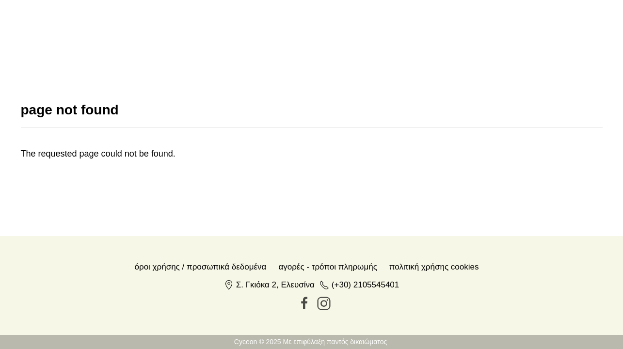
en (528, 32)
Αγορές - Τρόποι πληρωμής (327, 266)
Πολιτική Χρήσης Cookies (434, 266)
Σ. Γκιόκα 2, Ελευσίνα (275, 284)
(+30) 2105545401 (365, 284)
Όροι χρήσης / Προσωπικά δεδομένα (201, 266)
